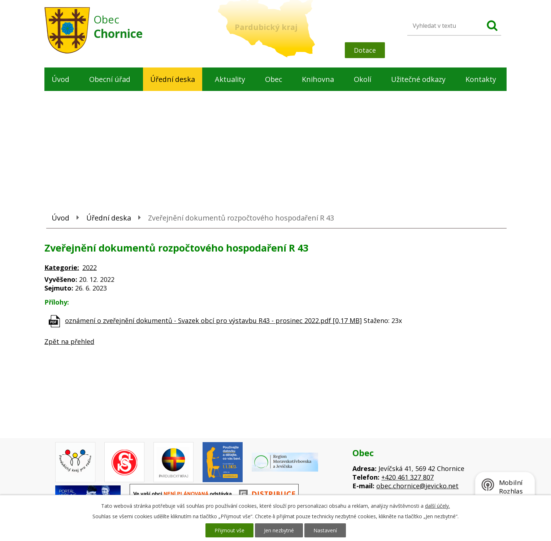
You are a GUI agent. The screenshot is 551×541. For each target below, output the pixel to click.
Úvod (60, 79)
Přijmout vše (229, 530)
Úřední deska (172, 79)
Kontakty (480, 79)
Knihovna (318, 79)
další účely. (437, 505)
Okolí (362, 79)
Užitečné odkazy (418, 79)
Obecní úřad (109, 79)
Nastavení (325, 530)
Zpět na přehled (69, 341)
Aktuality (230, 79)
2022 (89, 267)
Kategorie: (61, 267)
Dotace (365, 50)
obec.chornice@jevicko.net (417, 485)
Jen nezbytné (279, 530)
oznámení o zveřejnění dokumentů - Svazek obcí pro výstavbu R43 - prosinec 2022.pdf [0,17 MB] (213, 320)
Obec (273, 79)
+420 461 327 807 (407, 477)
